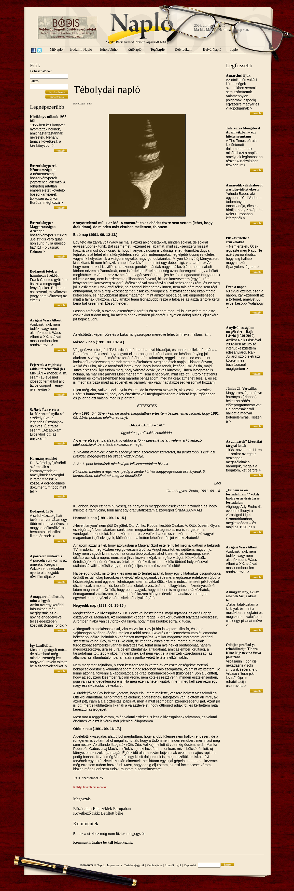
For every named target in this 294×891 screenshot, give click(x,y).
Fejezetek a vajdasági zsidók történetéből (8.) (47, 367)
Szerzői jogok (173, 865)
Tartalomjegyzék (134, 865)
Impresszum (114, 865)
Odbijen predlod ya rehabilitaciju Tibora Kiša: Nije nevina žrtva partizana (243, 651)
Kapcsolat (190, 865)
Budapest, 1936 (41, 511)
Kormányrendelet (43, 459)
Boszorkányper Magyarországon (43, 225)
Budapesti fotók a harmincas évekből (44, 273)
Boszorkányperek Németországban (43, 168)
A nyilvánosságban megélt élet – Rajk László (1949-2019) (240, 332)
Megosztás (82, 799)
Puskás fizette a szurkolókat (238, 240)
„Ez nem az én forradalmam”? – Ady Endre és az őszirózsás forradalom (243, 496)
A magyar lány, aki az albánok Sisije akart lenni (242, 596)
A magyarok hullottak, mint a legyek (47, 599)
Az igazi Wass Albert (46, 320)
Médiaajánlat (155, 865)
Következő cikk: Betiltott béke (98, 813)
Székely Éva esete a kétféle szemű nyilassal (47, 412)
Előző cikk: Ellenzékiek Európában (102, 808)
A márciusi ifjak (238, 75)
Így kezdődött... (42, 645)
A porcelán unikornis (46, 556)
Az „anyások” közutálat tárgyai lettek (244, 444)
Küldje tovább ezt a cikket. (90, 787)
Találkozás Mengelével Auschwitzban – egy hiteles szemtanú (243, 132)
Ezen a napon (236, 287)
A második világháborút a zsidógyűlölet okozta (244, 187)
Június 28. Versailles (241, 388)
